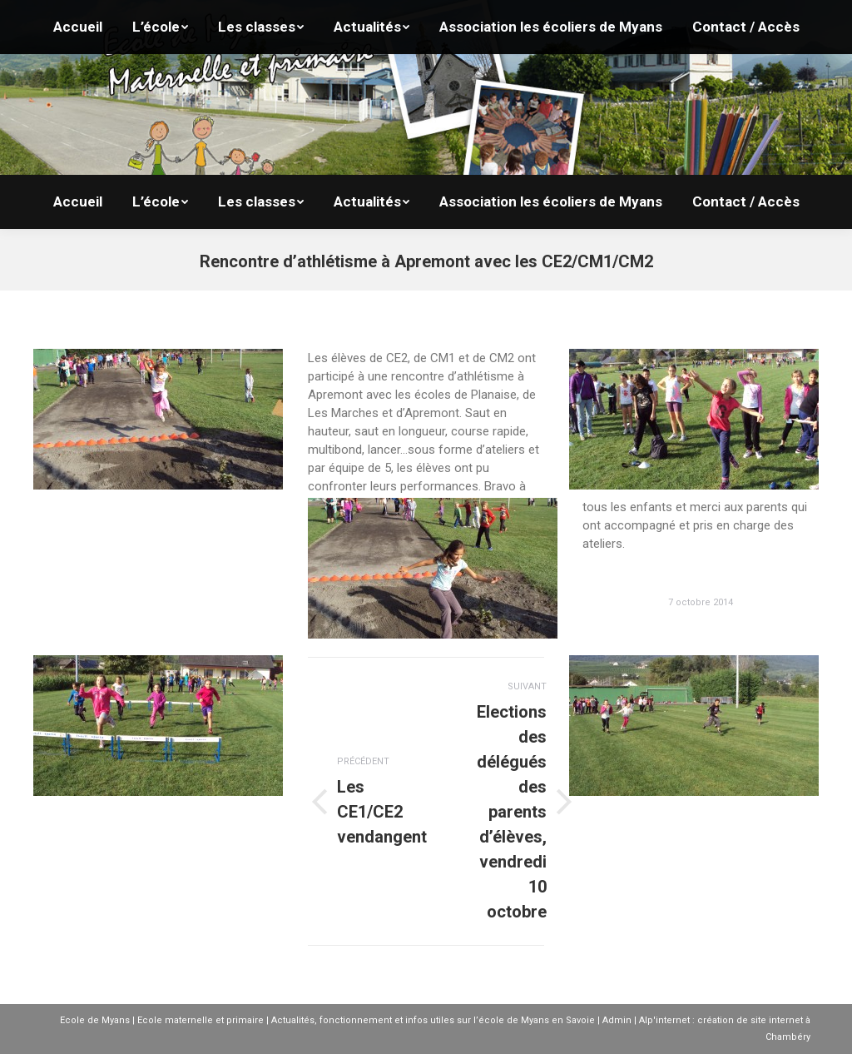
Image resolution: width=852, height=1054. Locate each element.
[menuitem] (78, 202)
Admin (617, 1020)
